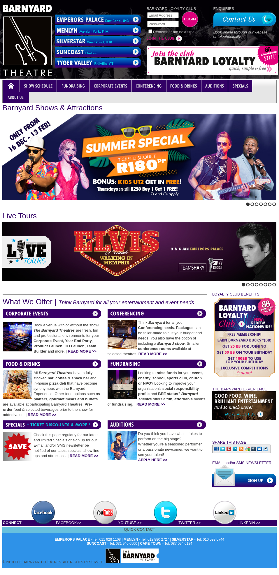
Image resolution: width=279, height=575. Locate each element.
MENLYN (131, 539)
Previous (4, 203)
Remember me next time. (174, 32)
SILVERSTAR (182, 539)
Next (9, 203)
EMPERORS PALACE (72, 539)
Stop (16, 203)
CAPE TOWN (151, 544)
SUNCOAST (96, 544)
